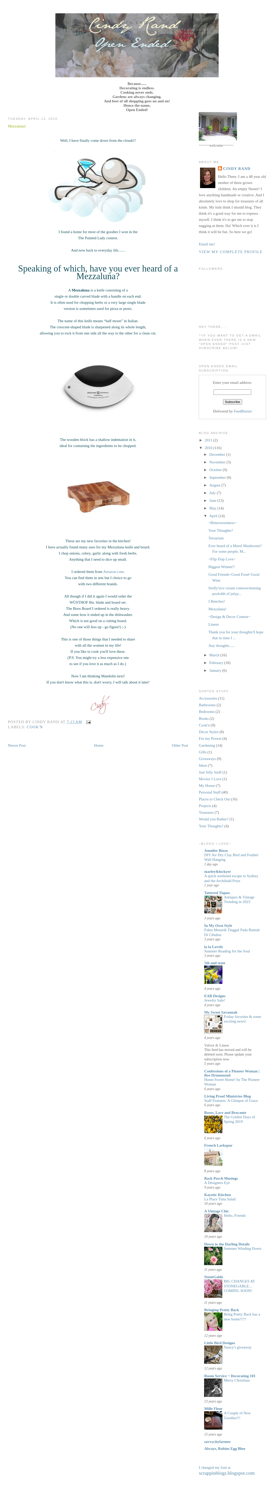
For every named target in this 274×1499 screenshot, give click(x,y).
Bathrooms (207, 705)
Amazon (109, 572)
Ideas (203, 765)
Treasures (206, 812)
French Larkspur (218, 1145)
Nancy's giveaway (238, 1347)
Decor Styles (208, 732)
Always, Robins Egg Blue (224, 1449)
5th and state (214, 963)
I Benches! (216, 601)
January (215, 670)
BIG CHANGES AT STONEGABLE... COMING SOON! (239, 1286)
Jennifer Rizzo (216, 851)
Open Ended (137, 23)
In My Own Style (218, 926)
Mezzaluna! (17, 126)
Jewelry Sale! (214, 1000)
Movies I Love (210, 779)
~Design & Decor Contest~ (229, 617)
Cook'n (35, 727)
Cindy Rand (236, 169)
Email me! (207, 244)
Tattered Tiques (217, 893)
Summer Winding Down (242, 1248)
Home (99, 745)
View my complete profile (231, 252)
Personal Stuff (209, 792)
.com (120, 572)
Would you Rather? (213, 819)
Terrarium (216, 538)
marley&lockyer (217, 872)
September (218, 477)
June (213, 500)
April (213, 516)
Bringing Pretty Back (221, 1310)
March (214, 655)
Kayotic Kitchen (217, 1195)
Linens (213, 624)
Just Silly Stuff (210, 772)
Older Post (180, 745)
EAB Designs (215, 996)
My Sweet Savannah (220, 1012)
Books (203, 718)
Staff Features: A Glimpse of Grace (231, 1101)
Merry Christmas (237, 1380)
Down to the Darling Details (227, 1244)
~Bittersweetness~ (222, 523)
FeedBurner (243, 411)
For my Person (210, 738)
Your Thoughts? (220, 530)
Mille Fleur (213, 1409)
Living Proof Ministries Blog (227, 1096)
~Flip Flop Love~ (221, 559)
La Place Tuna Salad (219, 1199)
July (213, 493)
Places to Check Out (214, 799)
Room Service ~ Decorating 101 (229, 1376)
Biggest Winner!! (221, 567)
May (213, 508)
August (215, 485)
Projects (205, 806)
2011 (209, 440)
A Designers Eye (217, 1183)
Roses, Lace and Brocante (225, 1113)
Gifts (202, 752)
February (216, 663)
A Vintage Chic (216, 1211)
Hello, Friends (235, 1215)
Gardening (207, 745)
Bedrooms (207, 712)
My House (207, 786)
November (218, 462)
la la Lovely (213, 947)
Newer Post (17, 745)
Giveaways (207, 759)
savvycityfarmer (217, 1442)
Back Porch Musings (221, 1178)
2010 (209, 448)
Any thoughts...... (221, 646)
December (217, 454)
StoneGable (213, 1277)
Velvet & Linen (216, 1045)
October (216, 470)
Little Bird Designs (219, 1343)
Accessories (208, 698)
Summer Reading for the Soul (227, 951)
